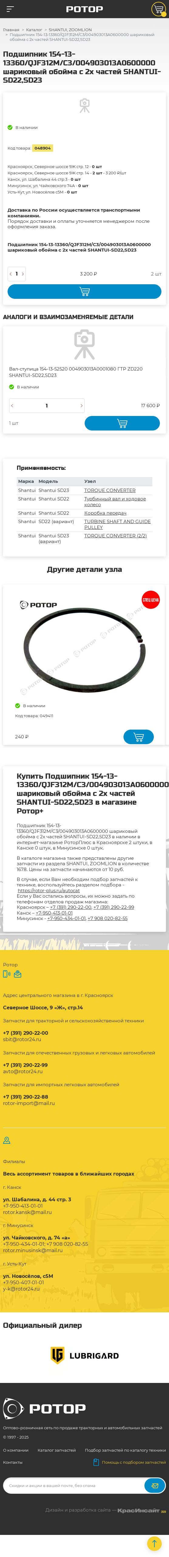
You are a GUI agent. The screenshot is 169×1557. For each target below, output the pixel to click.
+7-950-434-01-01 (66, 918)
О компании (16, 1450)
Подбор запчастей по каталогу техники (125, 1450)
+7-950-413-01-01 (54, 913)
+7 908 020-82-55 (107, 918)
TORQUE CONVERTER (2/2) (115, 536)
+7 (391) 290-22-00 (70, 907)
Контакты (12, 1462)
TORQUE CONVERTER (110, 490)
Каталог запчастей (57, 1450)
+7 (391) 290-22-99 (113, 907)
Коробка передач (105, 513)
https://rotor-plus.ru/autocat (49, 890)
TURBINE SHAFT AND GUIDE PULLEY (117, 524)
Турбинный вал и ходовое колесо (115, 501)
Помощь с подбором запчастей (129, 1462)
